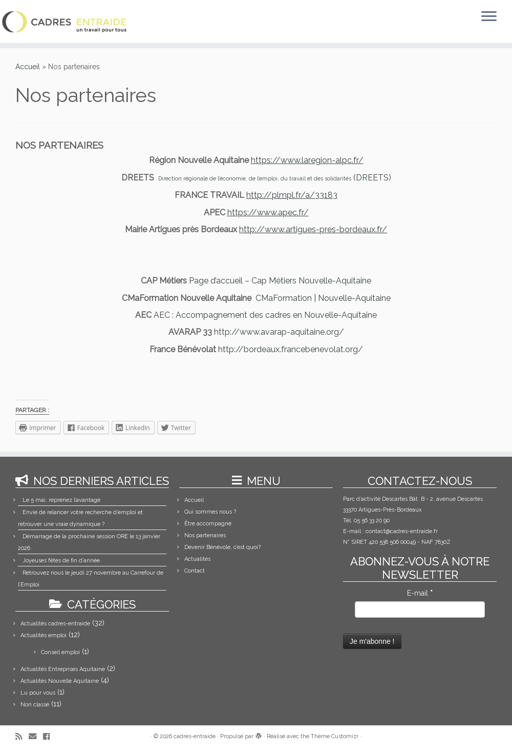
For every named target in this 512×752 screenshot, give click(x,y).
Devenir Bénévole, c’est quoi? (222, 547)
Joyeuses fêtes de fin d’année (61, 560)
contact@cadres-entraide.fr (402, 531)
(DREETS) (274, 177)
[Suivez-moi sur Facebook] (49, 736)
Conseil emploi (60, 652)
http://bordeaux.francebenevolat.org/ (290, 349)
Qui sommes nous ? (210, 512)
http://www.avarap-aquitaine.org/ (279, 332)
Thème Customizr (334, 736)
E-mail (420, 593)
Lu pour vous (37, 692)
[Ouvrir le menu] (489, 17)
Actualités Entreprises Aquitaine (62, 669)
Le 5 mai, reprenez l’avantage (61, 500)
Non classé (34, 704)
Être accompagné (207, 523)
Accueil (27, 67)
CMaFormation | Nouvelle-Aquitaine (323, 298)
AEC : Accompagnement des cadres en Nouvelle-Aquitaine (265, 315)
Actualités (197, 559)
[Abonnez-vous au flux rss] (22, 736)
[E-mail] (36, 736)
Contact (194, 570)
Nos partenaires (205, 535)
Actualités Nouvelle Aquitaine (59, 681)
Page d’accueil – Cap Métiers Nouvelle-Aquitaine (280, 281)
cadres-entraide (195, 736)
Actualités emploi (43, 635)
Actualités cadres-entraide (55, 623)
